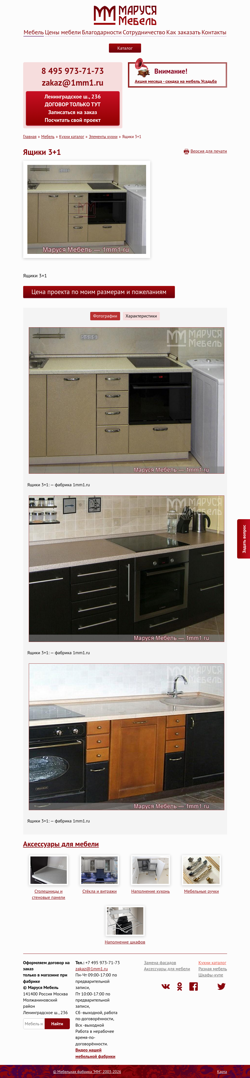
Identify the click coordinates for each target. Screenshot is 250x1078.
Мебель (33, 32)
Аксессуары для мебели (61, 843)
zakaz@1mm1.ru (91, 968)
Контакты (213, 32)
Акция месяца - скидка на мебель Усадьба (176, 81)
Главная (30, 136)
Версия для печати (209, 151)
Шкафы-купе (210, 975)
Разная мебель (212, 968)
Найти (57, 1023)
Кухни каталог (71, 136)
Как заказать (183, 32)
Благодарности (102, 32)
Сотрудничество (144, 32)
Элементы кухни (103, 136)
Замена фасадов (160, 962)
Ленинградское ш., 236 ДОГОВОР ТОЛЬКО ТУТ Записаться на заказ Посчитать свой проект (72, 108)
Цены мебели (63, 32)
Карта (222, 1071)
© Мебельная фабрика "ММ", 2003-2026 (87, 1071)
